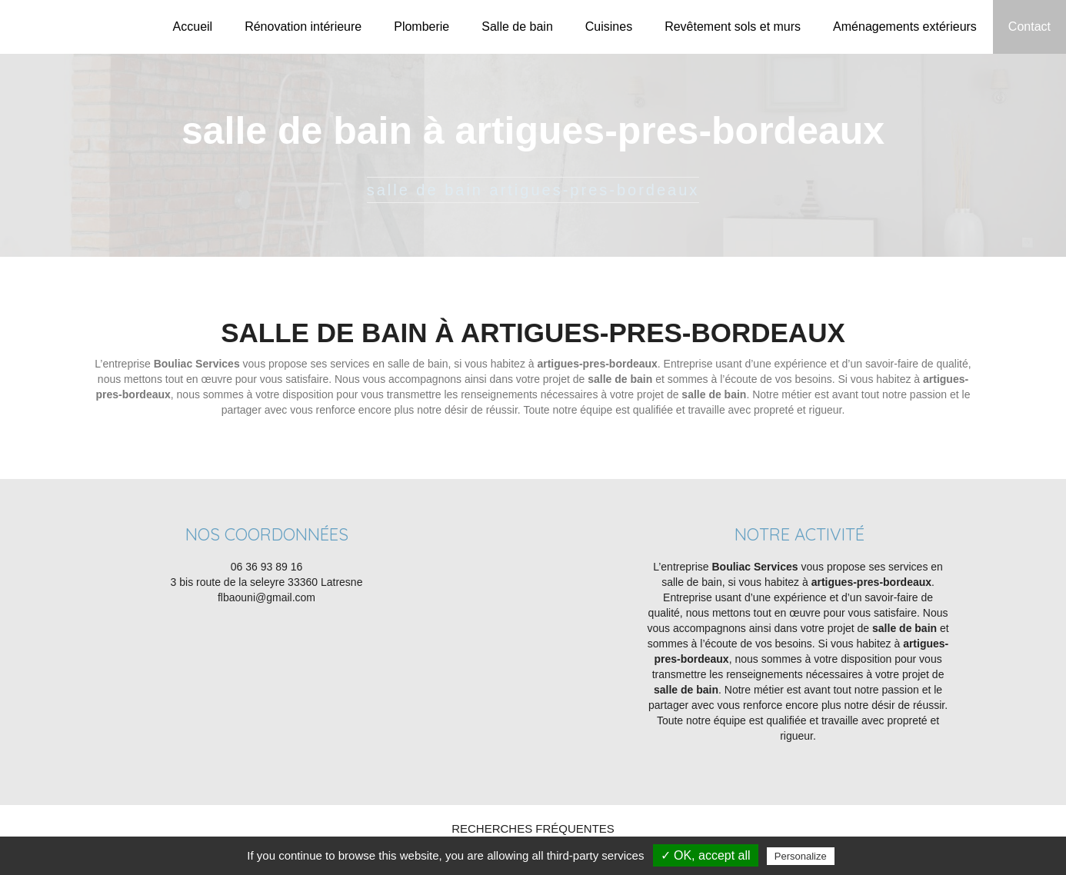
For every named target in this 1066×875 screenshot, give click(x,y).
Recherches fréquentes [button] (533, 828)
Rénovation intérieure (303, 26)
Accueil (193, 26)
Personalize (801, 856)
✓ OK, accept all (706, 855)
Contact (1029, 26)
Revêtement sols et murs (733, 26)
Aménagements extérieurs (905, 26)
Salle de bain (517, 26)
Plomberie (421, 26)
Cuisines (608, 26)
